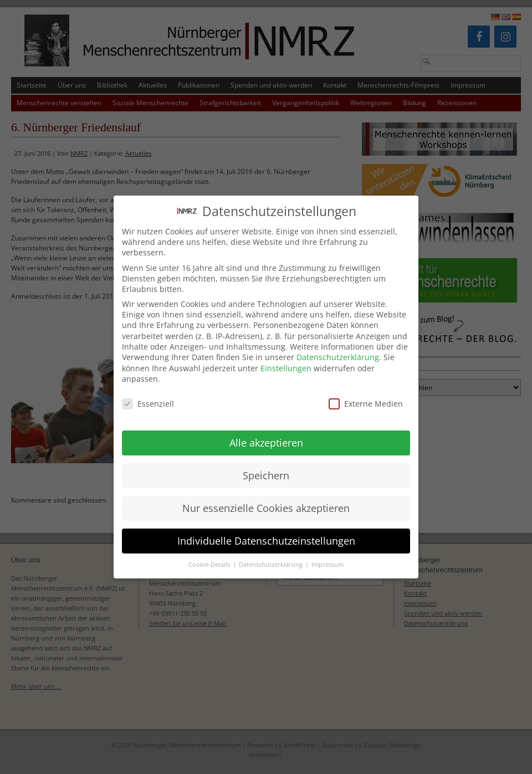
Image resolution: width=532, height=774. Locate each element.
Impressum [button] (327, 553)
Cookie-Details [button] (210, 553)
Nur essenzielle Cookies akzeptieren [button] (266, 497)
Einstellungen (285, 357)
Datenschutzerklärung (337, 346)
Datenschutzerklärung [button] (271, 553)
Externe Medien (366, 392)
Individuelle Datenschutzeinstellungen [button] (266, 529)
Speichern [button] (266, 464)
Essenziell (148, 392)
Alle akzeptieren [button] (266, 431)
